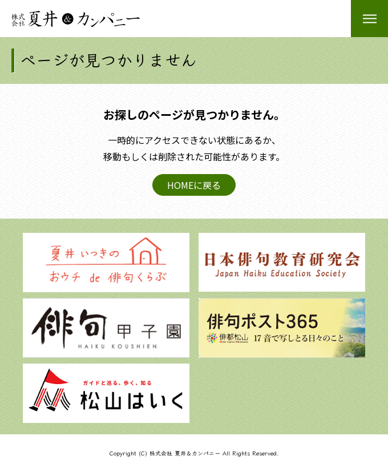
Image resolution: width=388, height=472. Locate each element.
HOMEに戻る (194, 185)
